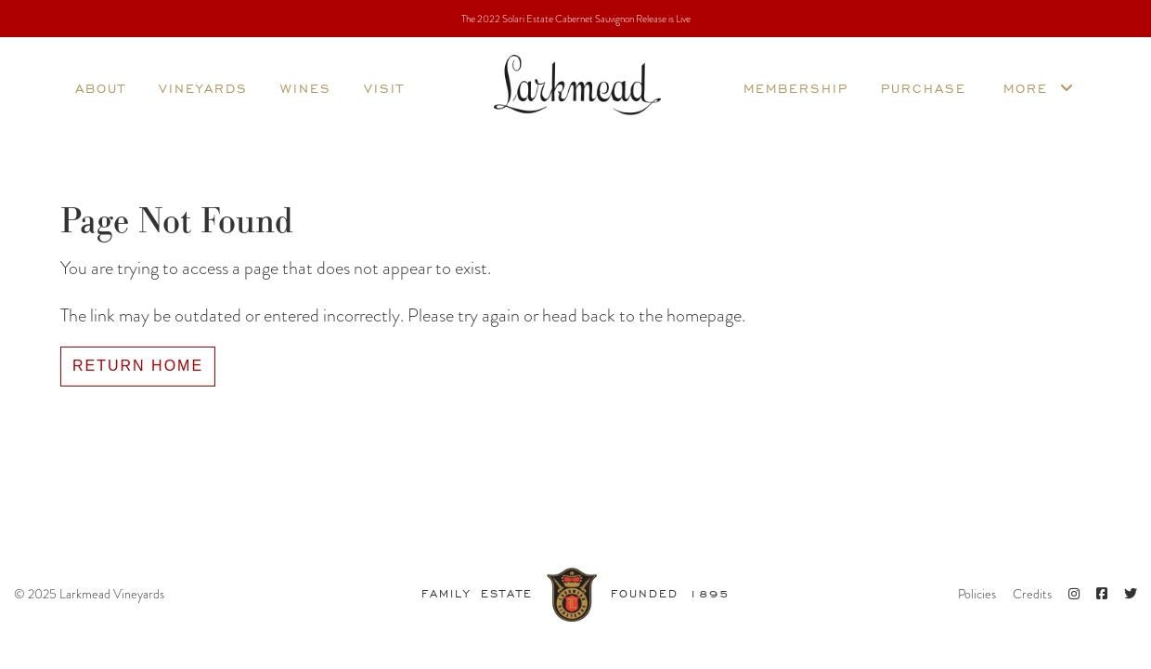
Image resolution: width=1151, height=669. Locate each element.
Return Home (137, 366)
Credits (1032, 593)
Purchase (923, 87)
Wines (305, 87)
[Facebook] (1101, 594)
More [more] (1039, 87)
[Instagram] (1074, 594)
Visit (384, 87)
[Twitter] (1130, 594)
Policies (977, 593)
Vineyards (203, 87)
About (100, 87)
